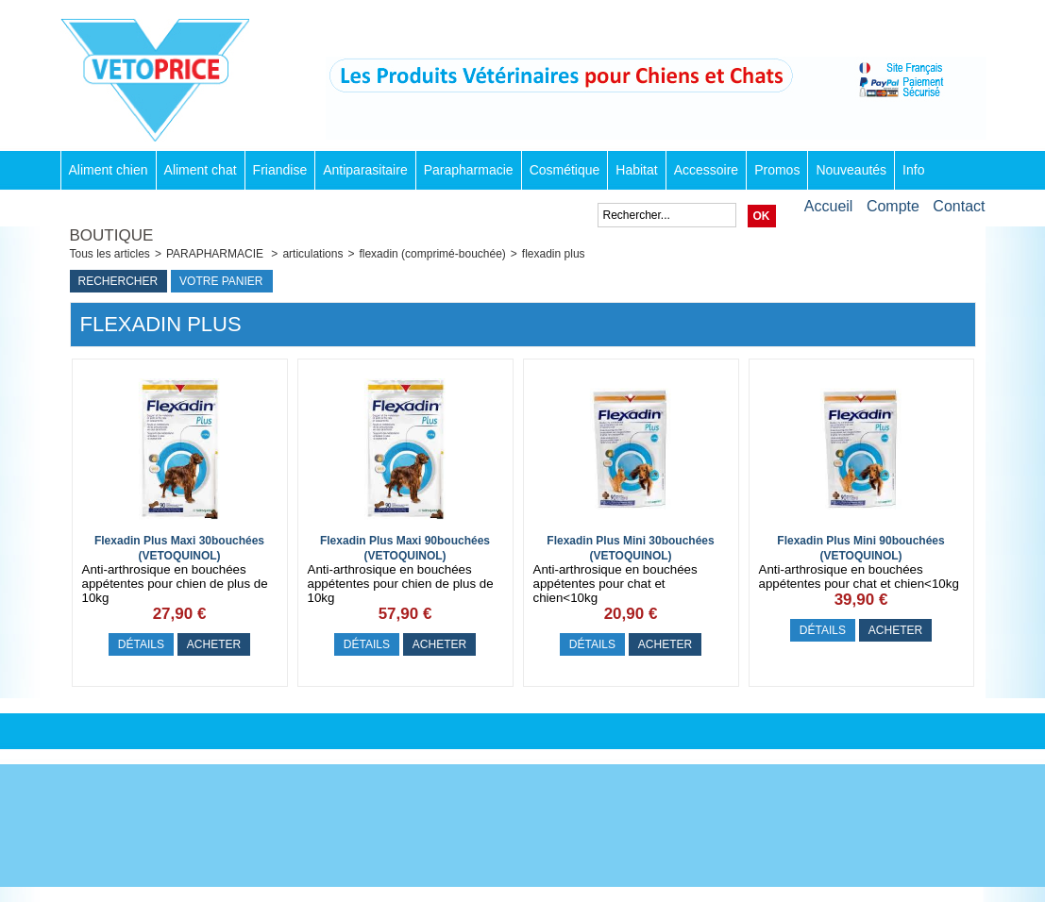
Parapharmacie (469, 169)
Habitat (636, 169)
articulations (312, 253)
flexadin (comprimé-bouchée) (432, 253)
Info (913, 169)
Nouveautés (851, 169)
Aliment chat (200, 169)
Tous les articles (110, 253)
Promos (777, 169)
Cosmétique (565, 169)
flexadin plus (553, 253)
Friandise (280, 169)
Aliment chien (108, 169)
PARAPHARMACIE (216, 253)
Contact (959, 206)
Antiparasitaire (365, 169)
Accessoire (706, 169)
